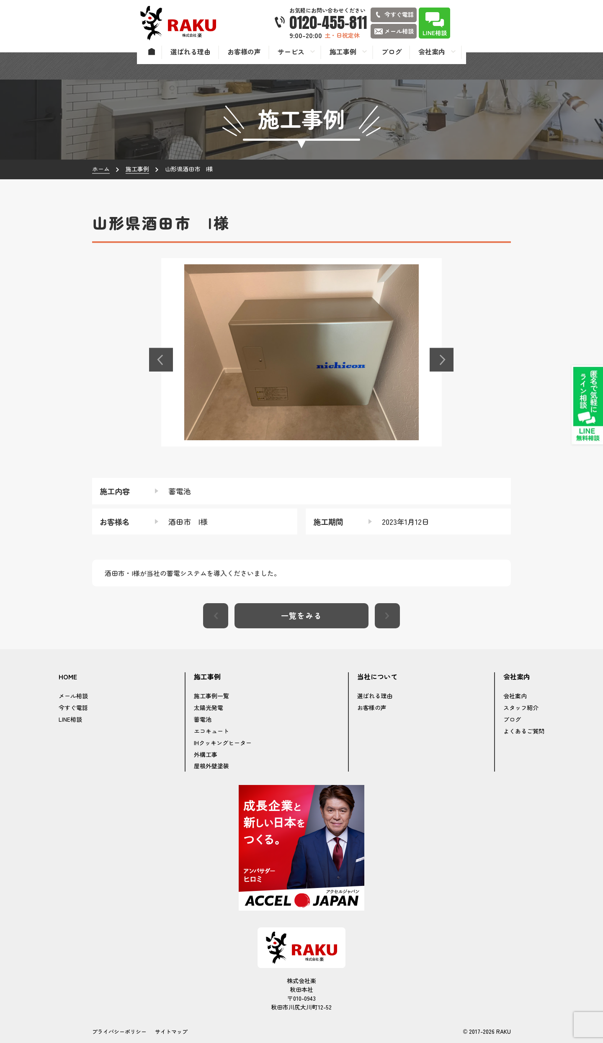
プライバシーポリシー (119, 1031)
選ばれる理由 (374, 696)
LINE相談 (70, 719)
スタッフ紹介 (521, 707)
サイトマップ (171, 1031)
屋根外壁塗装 (211, 766)
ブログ (512, 719)
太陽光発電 (208, 707)
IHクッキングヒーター (223, 742)
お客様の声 (372, 707)
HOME (68, 677)
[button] (161, 359)
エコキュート (211, 731)
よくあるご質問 (523, 731)
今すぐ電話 (73, 707)
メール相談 (73, 696)
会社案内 (515, 696)
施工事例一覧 (211, 696)
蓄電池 (202, 719)
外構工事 (205, 754)
